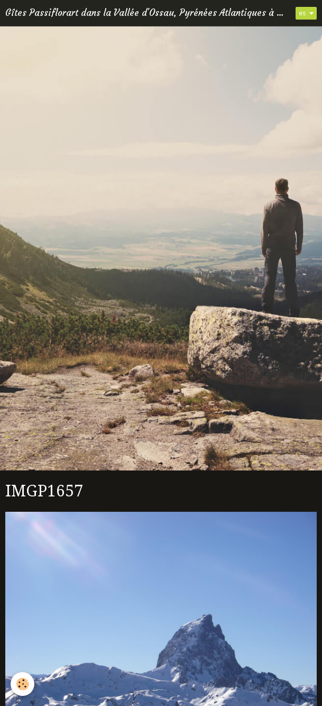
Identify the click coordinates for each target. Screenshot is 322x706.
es (302, 13)
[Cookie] (22, 684)
